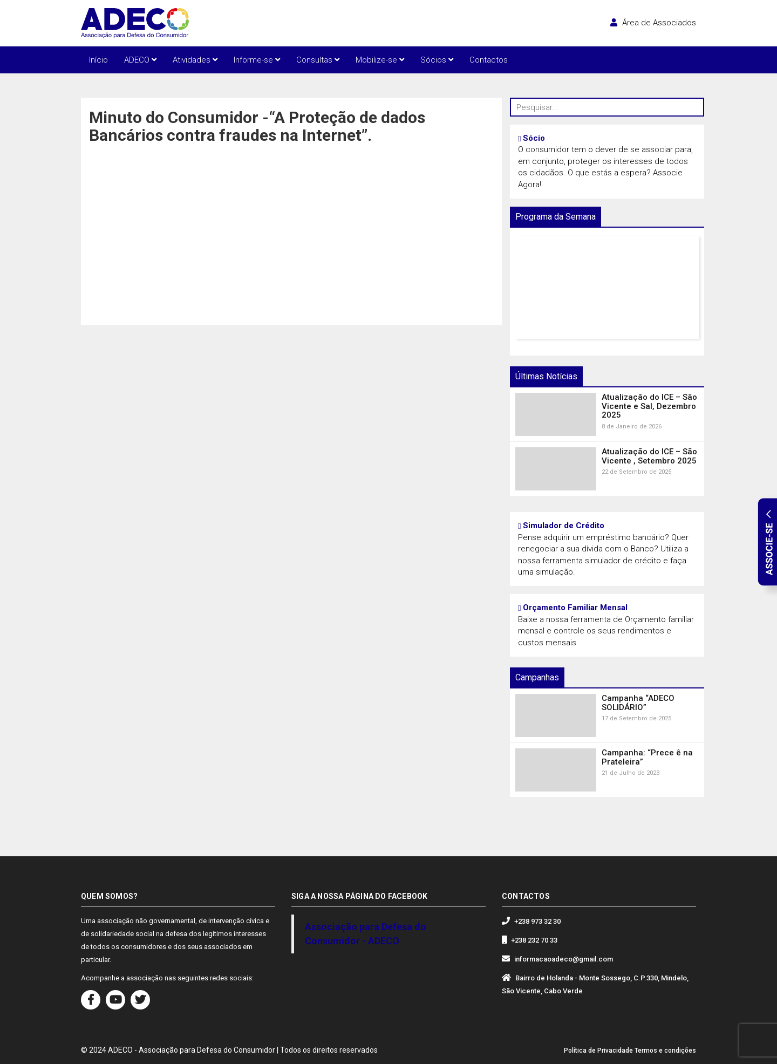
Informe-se (257, 60)
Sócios (436, 60)
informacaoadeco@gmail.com (563, 959)
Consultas (317, 60)
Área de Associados (653, 23)
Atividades (195, 60)
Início (98, 60)
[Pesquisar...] (607, 107)
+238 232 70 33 (534, 940)
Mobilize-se (380, 60)
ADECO (140, 60)
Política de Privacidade (598, 1050)
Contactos (488, 60)
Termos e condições (665, 1050)
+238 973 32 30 (537, 921)
